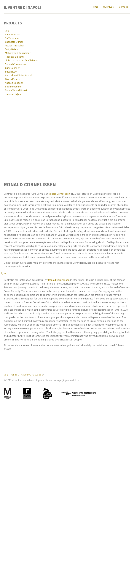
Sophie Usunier (13, 86)
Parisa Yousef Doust (16, 90)
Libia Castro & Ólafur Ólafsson (21, 60)
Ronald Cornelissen (15, 64)
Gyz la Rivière (12, 79)
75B (7, 30)
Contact (123, 6)
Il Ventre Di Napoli (22, 7)
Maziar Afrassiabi (14, 45)
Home (95, 6)
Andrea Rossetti (14, 82)
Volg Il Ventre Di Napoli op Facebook (23, 374)
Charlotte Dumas (14, 41)
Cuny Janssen (12, 68)
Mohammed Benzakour (18, 53)
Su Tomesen (12, 38)
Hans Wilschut (12, 34)
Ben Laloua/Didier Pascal (18, 75)
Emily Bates (11, 49)
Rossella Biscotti (14, 56)
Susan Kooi (11, 71)
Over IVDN (108, 6)
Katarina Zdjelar (14, 94)
